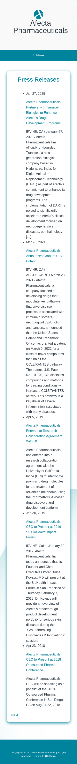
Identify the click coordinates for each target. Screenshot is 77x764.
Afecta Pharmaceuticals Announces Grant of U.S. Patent (44, 256)
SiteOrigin (50, 756)
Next (14, 715)
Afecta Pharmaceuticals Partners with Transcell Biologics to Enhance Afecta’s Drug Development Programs (43, 112)
